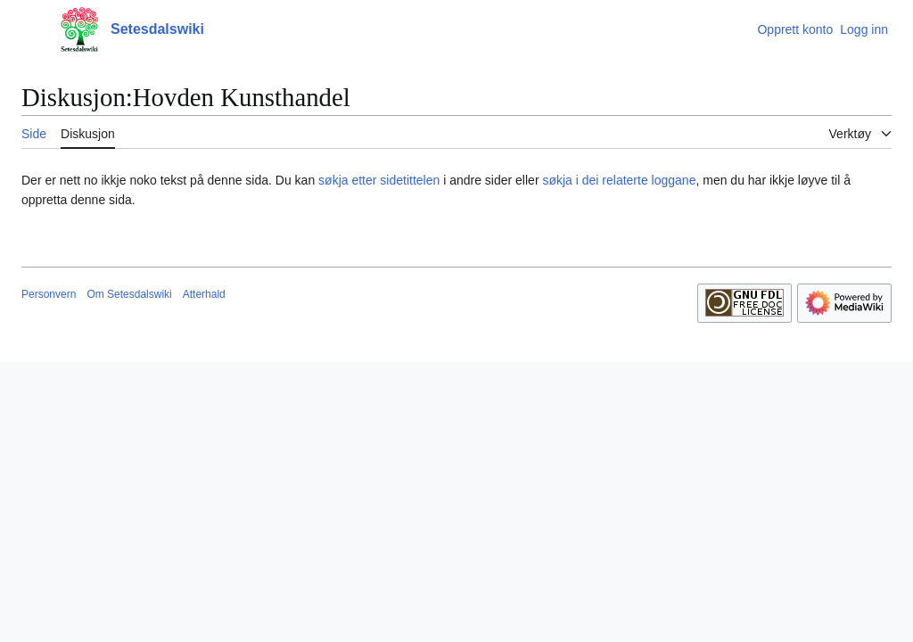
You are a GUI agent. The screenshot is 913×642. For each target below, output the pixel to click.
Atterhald (204, 294)
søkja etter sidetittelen (379, 180)
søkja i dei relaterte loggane (618, 180)
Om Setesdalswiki (128, 294)
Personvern (48, 294)
